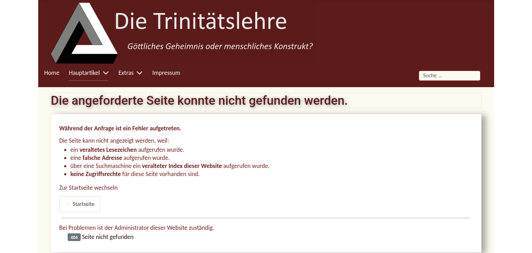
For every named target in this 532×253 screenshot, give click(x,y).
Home (51, 73)
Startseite (80, 204)
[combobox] (449, 76)
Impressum (166, 73)
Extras (126, 73)
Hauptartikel (84, 73)
